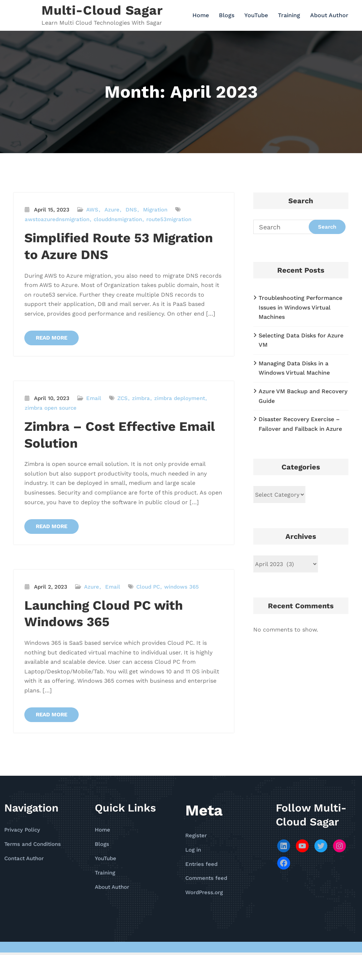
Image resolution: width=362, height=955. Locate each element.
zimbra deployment (179, 399)
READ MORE (52, 338)
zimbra (141, 399)
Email (93, 399)
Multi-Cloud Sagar (102, 10)
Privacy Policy (22, 832)
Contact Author (24, 861)
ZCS (122, 399)
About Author (329, 15)
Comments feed (206, 880)
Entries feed (201, 866)
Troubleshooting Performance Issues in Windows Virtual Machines (300, 307)
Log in (193, 852)
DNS (131, 209)
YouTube (256, 15)
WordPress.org (204, 895)
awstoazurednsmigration (57, 219)
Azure (111, 209)
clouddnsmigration (118, 219)
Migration (155, 209)
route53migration (168, 219)
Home (200, 15)
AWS (92, 209)
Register (196, 838)
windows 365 (181, 588)
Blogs (226, 15)
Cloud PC (148, 588)
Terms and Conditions (32, 846)
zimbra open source (51, 408)
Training (289, 15)
